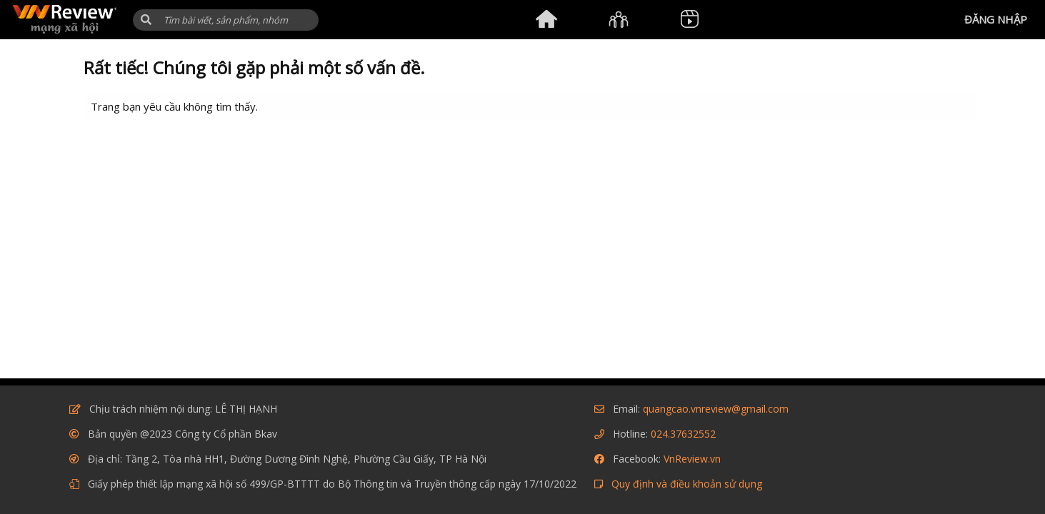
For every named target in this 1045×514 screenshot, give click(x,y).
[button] (146, 20)
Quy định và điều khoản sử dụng (686, 483)
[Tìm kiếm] (226, 20)
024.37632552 (683, 433)
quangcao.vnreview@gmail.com (716, 408)
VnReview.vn (692, 458)
